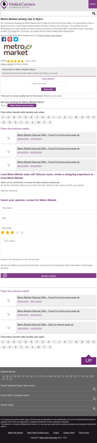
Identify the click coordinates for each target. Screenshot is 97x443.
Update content (69, 433)
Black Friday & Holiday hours (38, 433)
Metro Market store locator (21, 105)
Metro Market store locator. (50, 35)
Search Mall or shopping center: (15, 395)
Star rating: (7, 228)
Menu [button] (93, 4)
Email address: (48, 79)
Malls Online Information (48, 438)
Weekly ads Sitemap (15, 433)
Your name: (7, 208)
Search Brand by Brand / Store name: (18, 385)
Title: (4, 218)
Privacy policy (84, 433)
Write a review (7, 64)
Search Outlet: (7, 405)
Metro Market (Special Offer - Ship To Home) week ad (45, 324)
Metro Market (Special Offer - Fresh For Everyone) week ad (48, 135)
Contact (56, 433)
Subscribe (48, 89)
